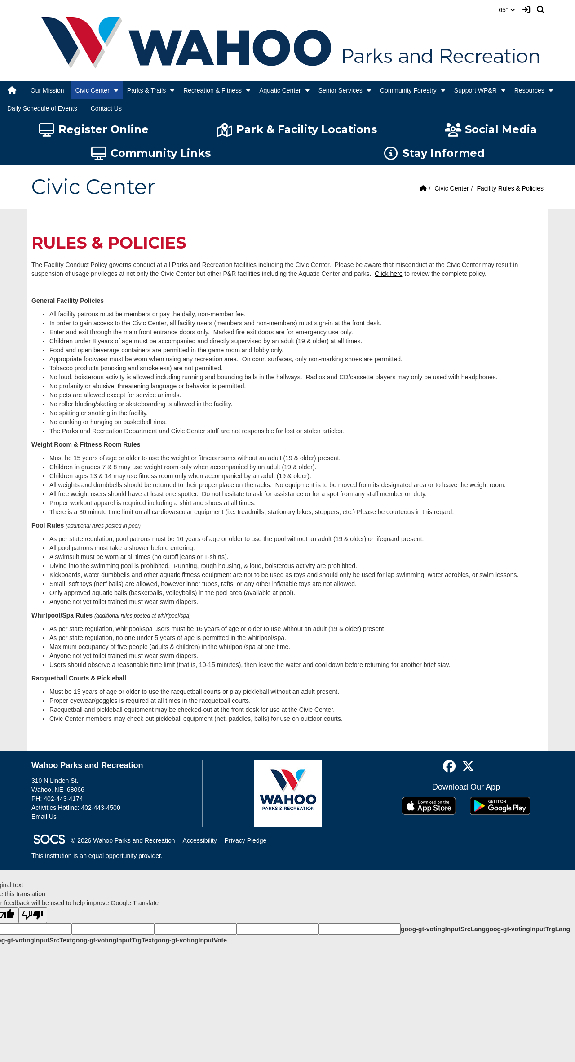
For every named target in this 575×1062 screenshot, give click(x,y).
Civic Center (92, 90)
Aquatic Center (280, 90)
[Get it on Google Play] (500, 806)
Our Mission (47, 90)
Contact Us (106, 108)
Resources (529, 90)
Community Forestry (408, 90)
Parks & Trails (146, 90)
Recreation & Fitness (212, 90)
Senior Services (340, 90)
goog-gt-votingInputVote (190, 940)
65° (507, 9)
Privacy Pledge (245, 840)
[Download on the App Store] (429, 806)
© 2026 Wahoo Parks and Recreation (123, 840)
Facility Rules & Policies (510, 188)
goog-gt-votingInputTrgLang (528, 929)
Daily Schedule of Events (42, 108)
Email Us (44, 816)
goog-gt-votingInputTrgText (113, 940)
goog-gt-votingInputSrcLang (443, 929)
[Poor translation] (32, 915)
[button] (116, 90)
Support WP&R (475, 90)
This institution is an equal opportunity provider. (97, 855)
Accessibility (200, 840)
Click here (388, 273)
